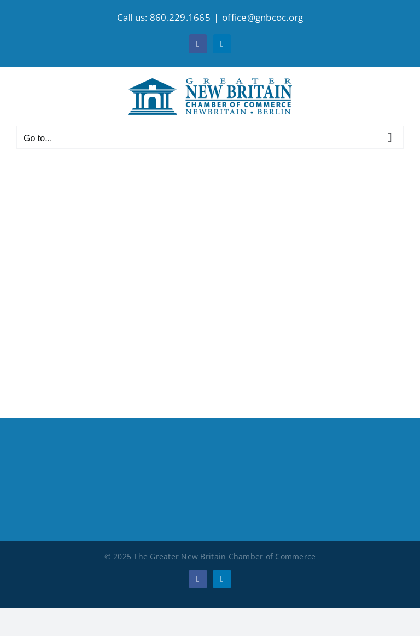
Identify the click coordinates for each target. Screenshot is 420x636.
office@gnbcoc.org (262, 17)
